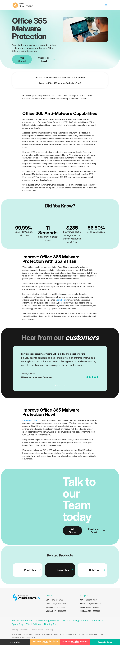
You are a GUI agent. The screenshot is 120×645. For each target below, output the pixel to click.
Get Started (22, 59)
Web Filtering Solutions (48, 620)
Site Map (49, 629)
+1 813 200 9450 (56, 600)
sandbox (61, 300)
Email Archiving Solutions (76, 620)
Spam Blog (17, 624)
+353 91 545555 (58, 607)
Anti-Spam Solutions (22, 620)
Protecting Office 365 (31, 420)
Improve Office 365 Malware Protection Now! (60, 83)
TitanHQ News (33, 624)
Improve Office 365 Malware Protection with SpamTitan (60, 77)
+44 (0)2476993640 (59, 603)
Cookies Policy (37, 629)
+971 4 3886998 (59, 611)
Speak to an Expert (46, 59)
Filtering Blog (51, 624)
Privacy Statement (20, 629)
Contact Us (97, 620)
